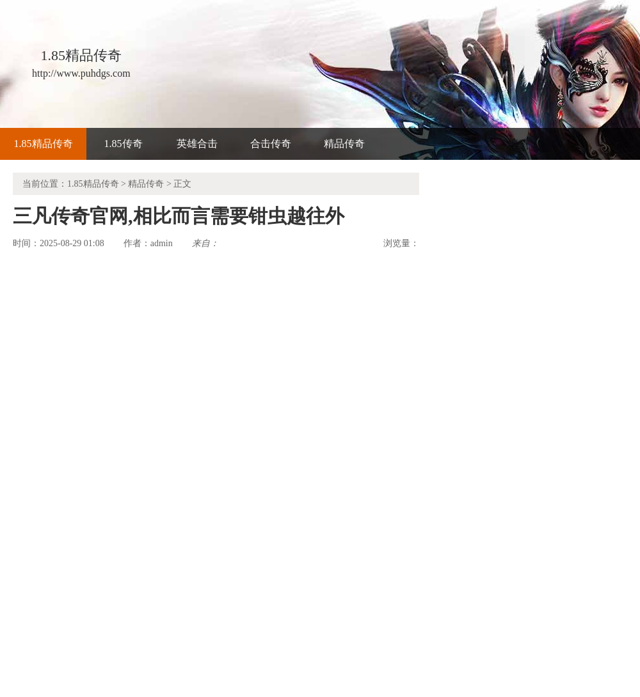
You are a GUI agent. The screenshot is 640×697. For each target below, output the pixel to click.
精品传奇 (344, 143)
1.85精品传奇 (43, 143)
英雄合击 (197, 143)
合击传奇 (270, 143)
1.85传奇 (123, 143)
